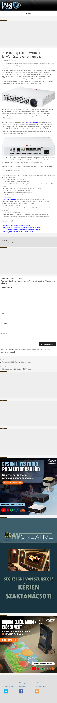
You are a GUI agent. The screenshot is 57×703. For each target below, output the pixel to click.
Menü (28, 13)
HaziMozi (5, 1)
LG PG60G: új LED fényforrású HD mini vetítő (16, 225)
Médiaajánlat (23, 683)
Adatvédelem (39, 683)
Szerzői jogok (8, 687)
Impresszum (8, 683)
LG (8, 243)
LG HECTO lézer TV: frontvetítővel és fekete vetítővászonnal (21, 230)
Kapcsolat (22, 687)
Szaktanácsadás (40, 687)
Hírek (6, 240)
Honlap (4, 333)
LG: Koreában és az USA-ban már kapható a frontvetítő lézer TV (22, 227)
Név (3, 313)
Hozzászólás (6, 288)
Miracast (35, 122)
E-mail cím (5, 323)
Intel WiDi (28, 122)
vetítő (12, 243)
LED (5, 243)
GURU (15, 61)
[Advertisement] (28, 33)
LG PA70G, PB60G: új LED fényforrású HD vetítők (17, 232)
